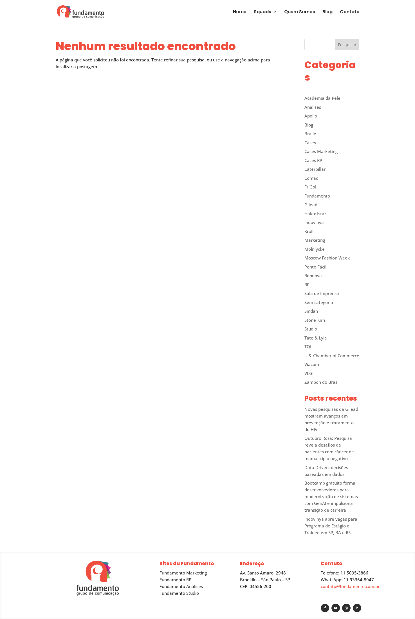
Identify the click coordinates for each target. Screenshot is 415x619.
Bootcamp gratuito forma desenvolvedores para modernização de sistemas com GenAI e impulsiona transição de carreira (331, 496)
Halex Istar (315, 213)
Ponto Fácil (315, 267)
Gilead (310, 204)
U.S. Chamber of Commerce (331, 355)
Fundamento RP (175, 579)
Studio (310, 329)
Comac (311, 178)
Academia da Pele (322, 98)
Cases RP (313, 160)
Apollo (310, 116)
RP (306, 284)
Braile (310, 133)
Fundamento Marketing (183, 573)
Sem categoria (318, 302)
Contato (350, 12)
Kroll (308, 231)
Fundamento (317, 196)
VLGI (308, 373)
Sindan (311, 311)
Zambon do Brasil (322, 382)
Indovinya (314, 222)
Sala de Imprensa (321, 293)
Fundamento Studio (179, 593)
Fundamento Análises (181, 586)
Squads (262, 12)
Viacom (311, 364)
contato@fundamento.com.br (350, 586)
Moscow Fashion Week (327, 258)
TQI (307, 346)
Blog (327, 12)
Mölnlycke (314, 249)
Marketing (314, 240)
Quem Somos (299, 12)
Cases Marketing (321, 151)
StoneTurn (314, 320)
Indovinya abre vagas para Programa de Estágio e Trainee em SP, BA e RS (330, 525)
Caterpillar (315, 169)
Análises (312, 107)
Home (239, 12)
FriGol (310, 187)
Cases (310, 142)
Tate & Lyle (315, 338)
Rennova (313, 275)
